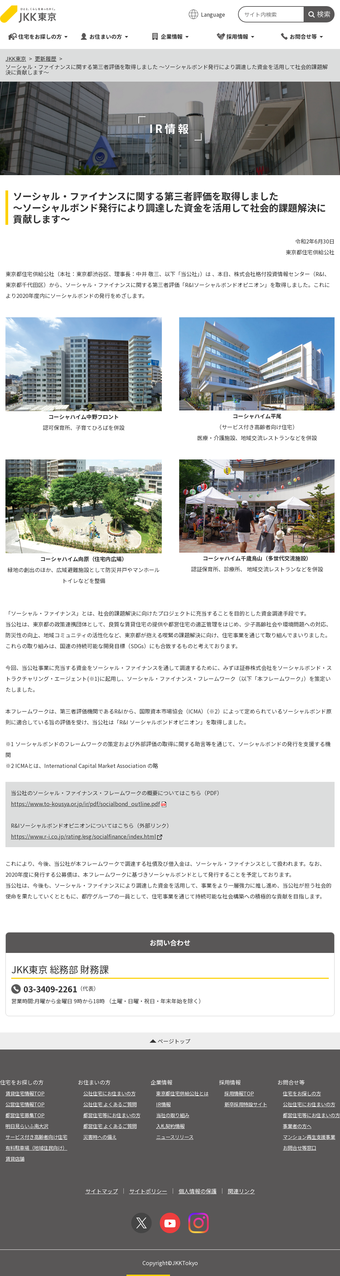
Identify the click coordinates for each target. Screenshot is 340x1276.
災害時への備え (100, 1136)
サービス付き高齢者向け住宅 (36, 1136)
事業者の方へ (297, 1125)
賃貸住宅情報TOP (25, 1093)
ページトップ (170, 1041)
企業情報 (169, 36)
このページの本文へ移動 (170, 0)
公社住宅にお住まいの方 (109, 1093)
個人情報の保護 (197, 1191)
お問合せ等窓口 (299, 1147)
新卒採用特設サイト (245, 1104)
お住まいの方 (104, 36)
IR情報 (163, 1104)
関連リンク (241, 1191)
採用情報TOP (239, 1093)
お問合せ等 (301, 36)
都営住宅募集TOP (25, 1115)
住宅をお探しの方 (38, 36)
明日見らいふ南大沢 (26, 1125)
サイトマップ (101, 1191)
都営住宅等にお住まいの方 (111, 1115)
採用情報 (235, 36)
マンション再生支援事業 (309, 1136)
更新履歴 (45, 58)
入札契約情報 (170, 1125)
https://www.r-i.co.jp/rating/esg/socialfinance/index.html (87, 836)
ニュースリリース (174, 1136)
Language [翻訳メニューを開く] (213, 14)
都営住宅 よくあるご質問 (110, 1125)
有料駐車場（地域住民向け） (36, 1147)
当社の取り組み (172, 1115)
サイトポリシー (148, 1191)
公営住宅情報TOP (25, 1104)
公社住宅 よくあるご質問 (110, 1104)
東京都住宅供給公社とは (182, 1093)
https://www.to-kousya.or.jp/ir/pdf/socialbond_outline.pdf (89, 804)
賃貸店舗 (14, 1158)
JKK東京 (15, 58)
